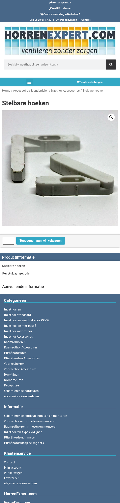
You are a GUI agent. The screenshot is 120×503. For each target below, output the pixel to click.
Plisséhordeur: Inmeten (20, 437)
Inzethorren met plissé (20, 326)
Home (6, 90)
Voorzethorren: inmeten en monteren (30, 421)
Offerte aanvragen (66, 19)
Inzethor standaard (17, 315)
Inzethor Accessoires (65, 90)
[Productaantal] (8, 241)
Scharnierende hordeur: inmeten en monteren (35, 416)
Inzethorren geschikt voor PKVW (26, 320)
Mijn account (13, 467)
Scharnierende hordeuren (21, 391)
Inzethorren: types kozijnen (23, 432)
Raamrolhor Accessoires (20, 347)
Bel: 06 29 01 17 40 (40, 19)
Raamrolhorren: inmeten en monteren (30, 426)
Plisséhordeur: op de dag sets (24, 443)
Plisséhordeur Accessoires (22, 358)
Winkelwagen (13, 473)
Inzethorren (12, 309)
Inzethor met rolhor (18, 331)
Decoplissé (11, 385)
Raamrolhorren (15, 342)
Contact (85, 19)
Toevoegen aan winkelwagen (41, 241)
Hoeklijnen (11, 374)
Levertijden (12, 478)
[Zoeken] (111, 64)
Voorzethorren (14, 364)
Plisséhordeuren (15, 353)
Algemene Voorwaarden (20, 483)
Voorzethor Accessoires (20, 369)
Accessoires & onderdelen (30, 90)
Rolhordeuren (13, 380)
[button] (60, 2)
